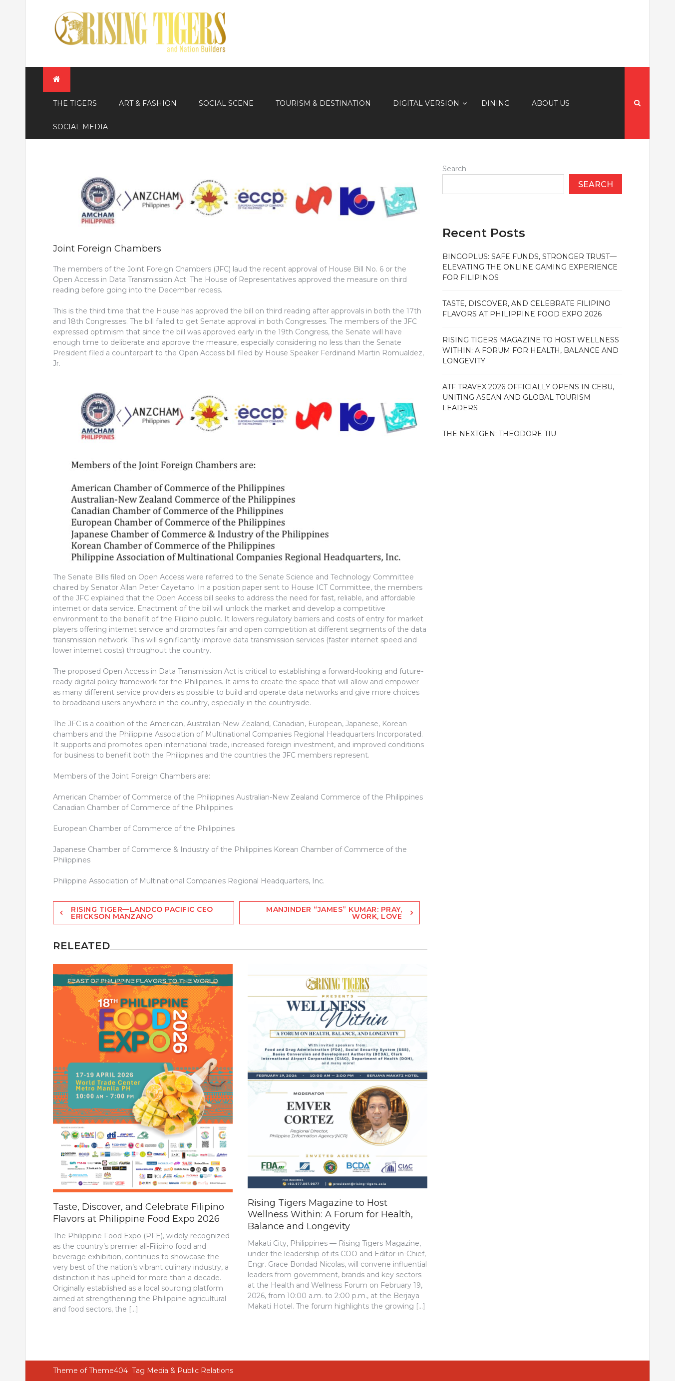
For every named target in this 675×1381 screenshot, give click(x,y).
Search (454, 168)
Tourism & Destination (323, 103)
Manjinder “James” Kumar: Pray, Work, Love (334, 913)
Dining (495, 103)
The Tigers (75, 103)
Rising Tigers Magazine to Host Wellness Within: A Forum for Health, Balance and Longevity (330, 1214)
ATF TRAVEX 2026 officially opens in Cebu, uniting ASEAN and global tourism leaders (528, 397)
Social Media (80, 126)
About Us (551, 103)
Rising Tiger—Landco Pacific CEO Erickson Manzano (142, 913)
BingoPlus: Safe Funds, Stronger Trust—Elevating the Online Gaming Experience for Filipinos (530, 267)
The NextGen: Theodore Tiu (499, 433)
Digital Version (426, 103)
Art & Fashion (148, 103)
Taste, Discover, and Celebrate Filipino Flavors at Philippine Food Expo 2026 (138, 1212)
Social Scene (226, 103)
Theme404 (108, 1370)
